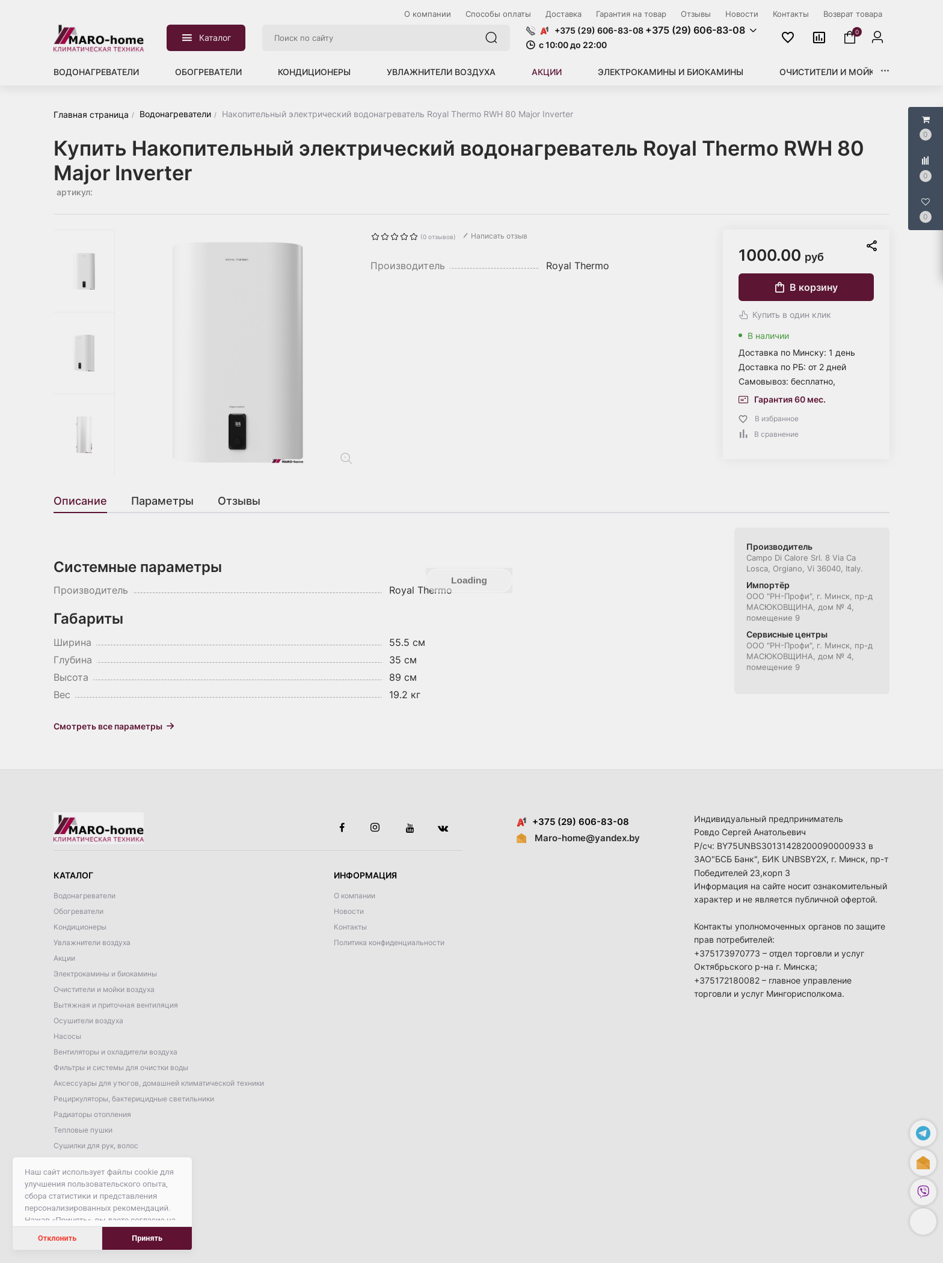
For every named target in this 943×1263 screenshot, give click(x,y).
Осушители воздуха (88, 1020)
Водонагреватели (96, 72)
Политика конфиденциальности (389, 942)
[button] (923, 1221)
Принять (147, 1238)
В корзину (806, 287)
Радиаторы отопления (92, 1114)
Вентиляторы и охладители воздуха (115, 1051)
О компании (354, 895)
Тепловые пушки (83, 1129)
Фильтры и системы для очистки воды (121, 1067)
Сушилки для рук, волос (96, 1145)
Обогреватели (208, 72)
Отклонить (57, 1238)
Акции (547, 72)
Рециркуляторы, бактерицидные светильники (134, 1098)
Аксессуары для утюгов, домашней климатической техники (159, 1083)
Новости (349, 911)
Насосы (67, 1036)
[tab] (86, 501)
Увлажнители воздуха (441, 72)
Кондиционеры (314, 72)
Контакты (350, 926)
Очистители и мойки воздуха (851, 72)
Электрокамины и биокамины (670, 72)
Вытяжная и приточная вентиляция (116, 1004)
